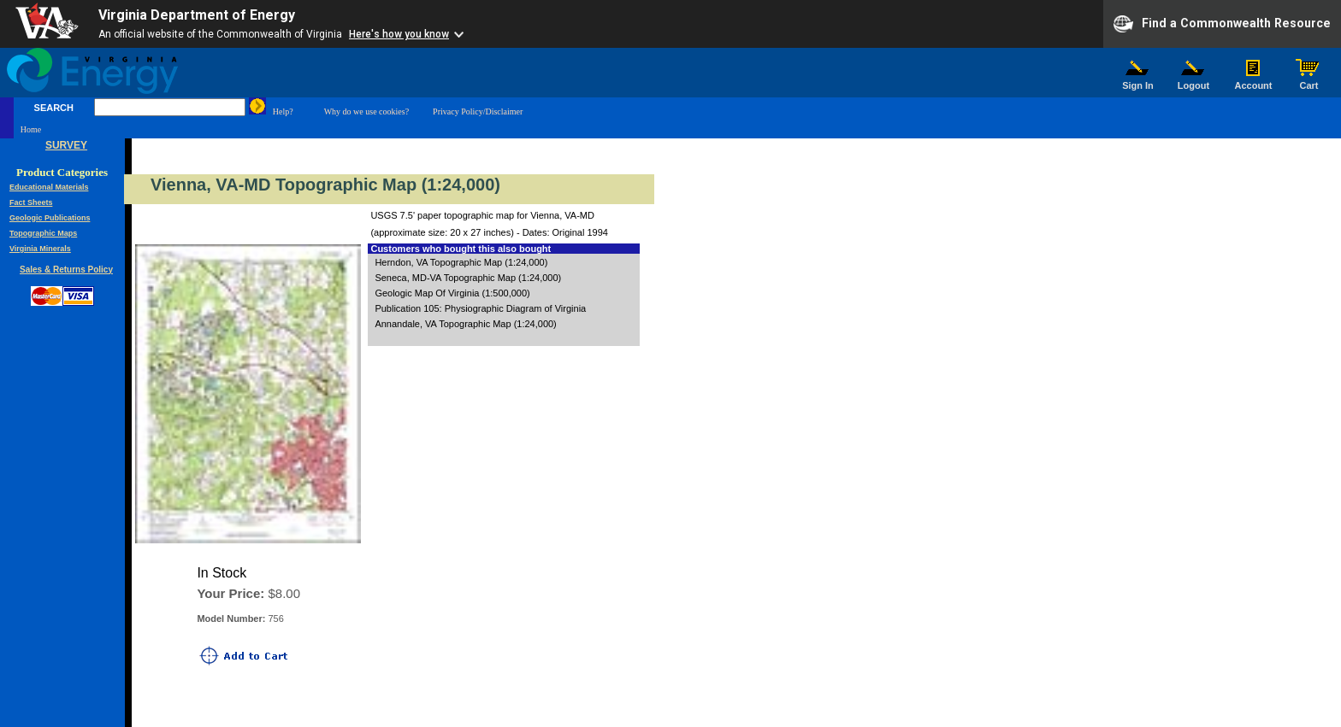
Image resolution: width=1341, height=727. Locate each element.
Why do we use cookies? (366, 111)
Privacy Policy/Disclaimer (478, 111)
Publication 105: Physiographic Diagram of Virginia (480, 308)
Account (1253, 81)
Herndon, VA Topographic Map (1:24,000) (461, 262)
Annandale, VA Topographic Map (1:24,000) (465, 324)
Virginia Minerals (40, 248)
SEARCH (54, 108)
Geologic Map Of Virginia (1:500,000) (452, 293)
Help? (283, 111)
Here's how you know (399, 34)
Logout (1194, 81)
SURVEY (66, 145)
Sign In (1138, 81)
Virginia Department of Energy (196, 15)
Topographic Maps (43, 233)
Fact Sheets (31, 202)
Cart (1309, 81)
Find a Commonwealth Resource (1222, 23)
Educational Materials (49, 187)
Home (31, 129)
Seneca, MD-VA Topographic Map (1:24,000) (468, 278)
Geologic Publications (50, 218)
